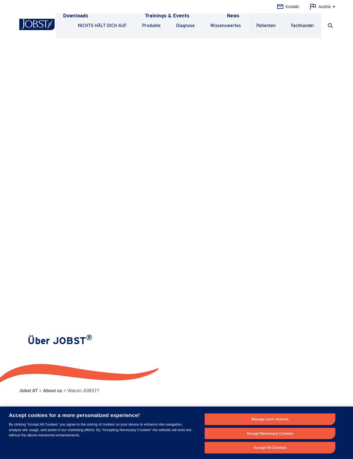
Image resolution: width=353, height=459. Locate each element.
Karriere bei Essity (293, 357)
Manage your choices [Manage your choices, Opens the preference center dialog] (270, 419)
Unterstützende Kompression (44, 340)
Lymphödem (94, 340)
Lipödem (91, 331)
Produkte (150, 25)
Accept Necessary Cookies (270, 433)
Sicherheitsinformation (232, 348)
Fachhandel (301, 25)
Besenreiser (94, 357)
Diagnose (184, 25)
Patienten (265, 25)
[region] (176, 433)
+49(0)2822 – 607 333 (123, 404)
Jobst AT (28, 56)
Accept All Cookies (270, 447)
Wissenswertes (224, 25)
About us (52, 56)
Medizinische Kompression (42, 331)
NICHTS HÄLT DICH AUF (101, 25)
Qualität (284, 340)
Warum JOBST (291, 331)
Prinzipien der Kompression (172, 331)
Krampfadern (95, 348)
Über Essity (287, 348)
